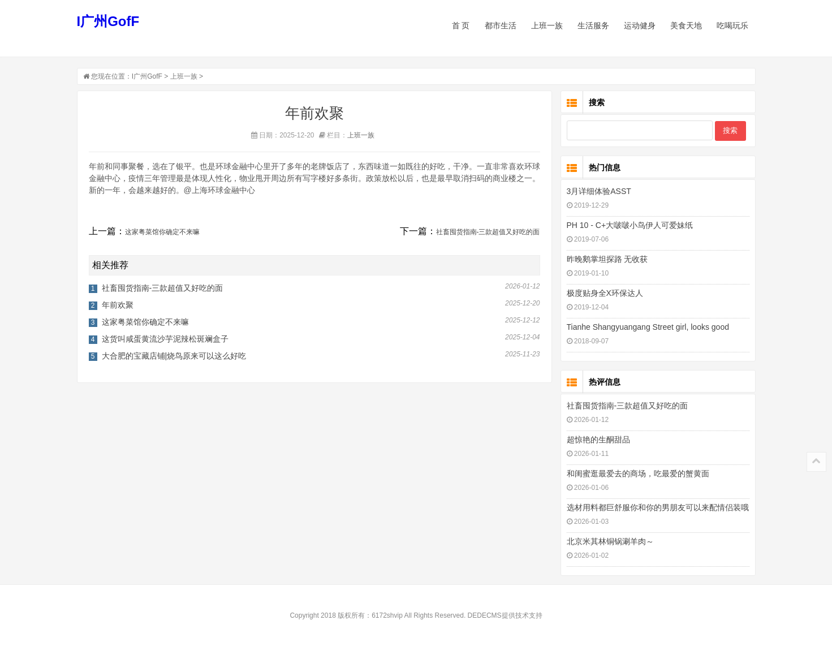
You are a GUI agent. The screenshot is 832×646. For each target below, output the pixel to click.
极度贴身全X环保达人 (605, 293)
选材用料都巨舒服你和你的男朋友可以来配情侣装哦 (658, 507)
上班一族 (183, 76)
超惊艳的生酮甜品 (598, 439)
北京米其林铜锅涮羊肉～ (610, 541)
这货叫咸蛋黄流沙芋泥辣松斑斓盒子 (165, 338)
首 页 (461, 25)
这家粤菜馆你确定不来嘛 (162, 232)
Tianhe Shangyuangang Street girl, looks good (648, 326)
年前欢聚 (117, 304)
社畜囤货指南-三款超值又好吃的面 (488, 232)
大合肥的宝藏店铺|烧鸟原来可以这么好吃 (174, 355)
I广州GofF (108, 21)
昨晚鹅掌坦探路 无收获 (607, 259)
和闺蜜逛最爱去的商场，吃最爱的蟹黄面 (638, 473)
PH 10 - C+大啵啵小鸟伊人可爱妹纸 (630, 225)
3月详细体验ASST (599, 191)
